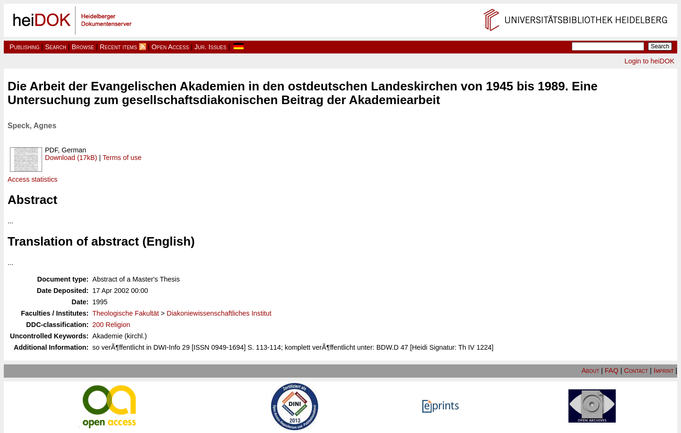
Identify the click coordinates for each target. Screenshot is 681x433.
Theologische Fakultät (125, 313)
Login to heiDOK (649, 61)
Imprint (663, 370)
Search (55, 47)
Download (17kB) (71, 157)
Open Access (170, 47)
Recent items (118, 47)
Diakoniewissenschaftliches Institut (219, 313)
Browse (83, 47)
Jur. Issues (210, 47)
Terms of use (122, 157)
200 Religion (111, 324)
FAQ (612, 370)
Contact (636, 370)
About (590, 370)
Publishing (24, 47)
